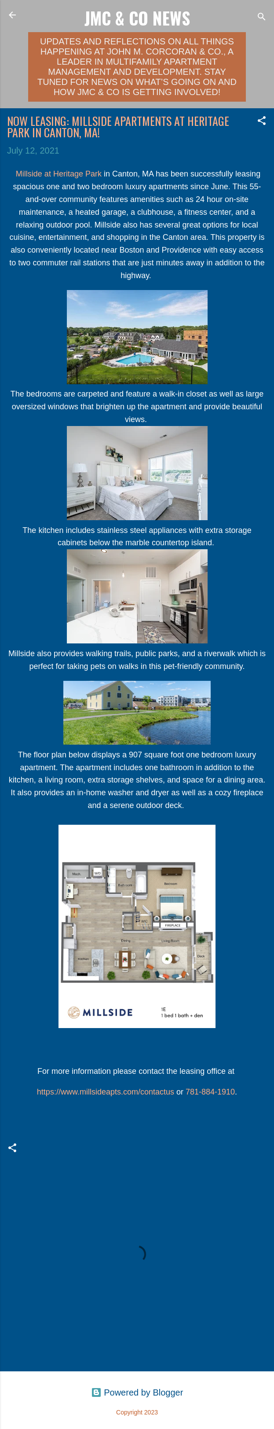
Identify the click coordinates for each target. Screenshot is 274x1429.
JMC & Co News (137, 17)
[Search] (261, 17)
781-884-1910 (210, 1091)
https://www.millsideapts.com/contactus (105, 1091)
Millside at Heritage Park (59, 173)
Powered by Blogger (137, 1392)
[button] (261, 121)
